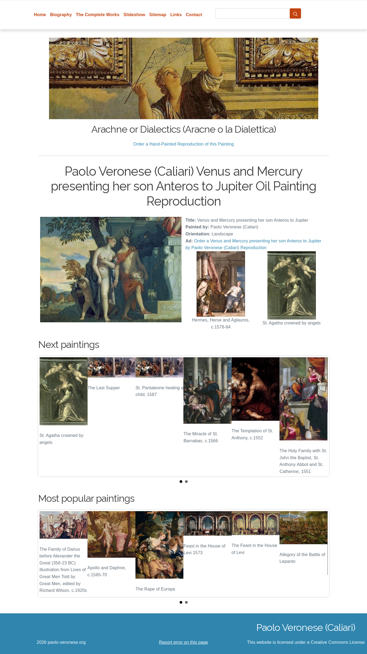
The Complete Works (98, 14)
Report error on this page (183, 642)
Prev (46, 416)
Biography (61, 14)
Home (40, 14)
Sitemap (157, 14)
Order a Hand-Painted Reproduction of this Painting (183, 144)
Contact (194, 14)
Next (320, 416)
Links (176, 14)
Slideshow (134, 14)
